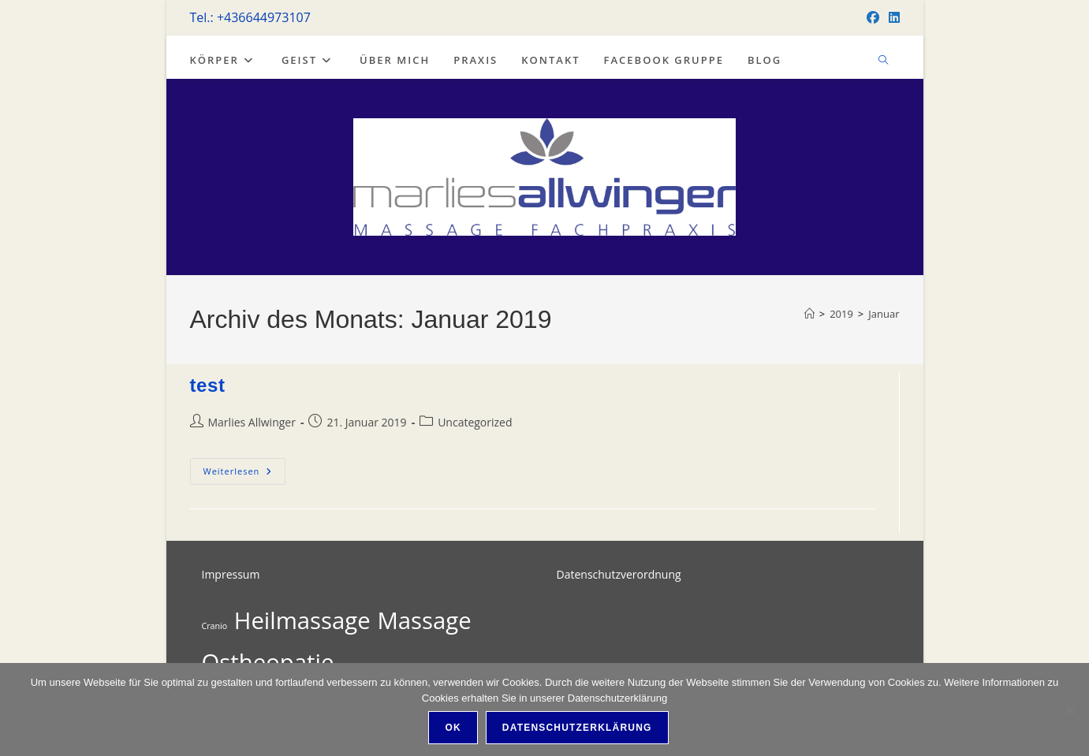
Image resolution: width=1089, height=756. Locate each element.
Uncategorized (475, 422)
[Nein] (1069, 709)
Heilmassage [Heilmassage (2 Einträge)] (302, 620)
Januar (883, 314)
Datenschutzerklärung (577, 727)
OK (453, 727)
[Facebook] (873, 17)
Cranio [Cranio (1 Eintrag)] (215, 625)
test (208, 385)
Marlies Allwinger (252, 422)
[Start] (809, 314)
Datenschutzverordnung (619, 574)
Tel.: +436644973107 (250, 17)
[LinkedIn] (892, 17)
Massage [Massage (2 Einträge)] (424, 620)
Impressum (231, 574)
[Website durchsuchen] (883, 60)
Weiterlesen (243, 471)
